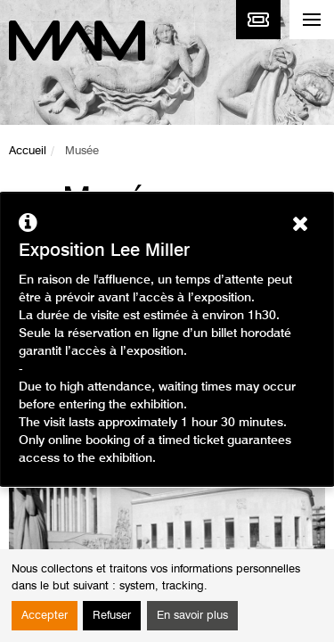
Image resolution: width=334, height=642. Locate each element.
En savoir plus (192, 615)
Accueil (27, 151)
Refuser (112, 615)
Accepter (44, 615)
